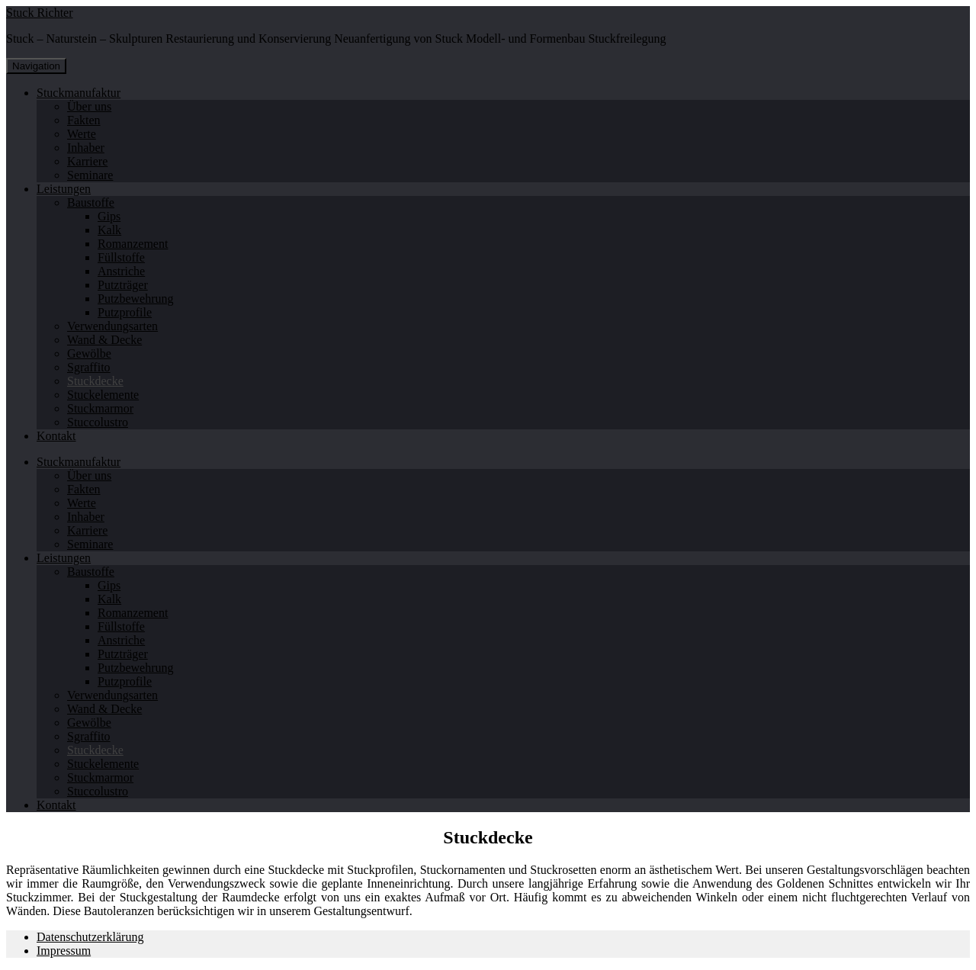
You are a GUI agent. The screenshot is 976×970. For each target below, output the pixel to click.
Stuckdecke (95, 380)
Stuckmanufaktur (78, 92)
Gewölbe (89, 353)
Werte (81, 133)
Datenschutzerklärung (90, 936)
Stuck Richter (39, 12)
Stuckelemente (103, 394)
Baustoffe (90, 202)
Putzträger (123, 284)
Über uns (89, 106)
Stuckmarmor (100, 408)
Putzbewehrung (136, 298)
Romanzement (133, 243)
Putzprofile (125, 312)
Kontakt (56, 435)
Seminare (90, 175)
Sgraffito (89, 367)
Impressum (64, 950)
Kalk (109, 229)
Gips (109, 216)
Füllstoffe (121, 257)
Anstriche (121, 271)
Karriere (87, 161)
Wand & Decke (104, 339)
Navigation (36, 66)
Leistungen (64, 188)
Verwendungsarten (112, 326)
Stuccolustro (97, 422)
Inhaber (85, 147)
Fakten (84, 120)
